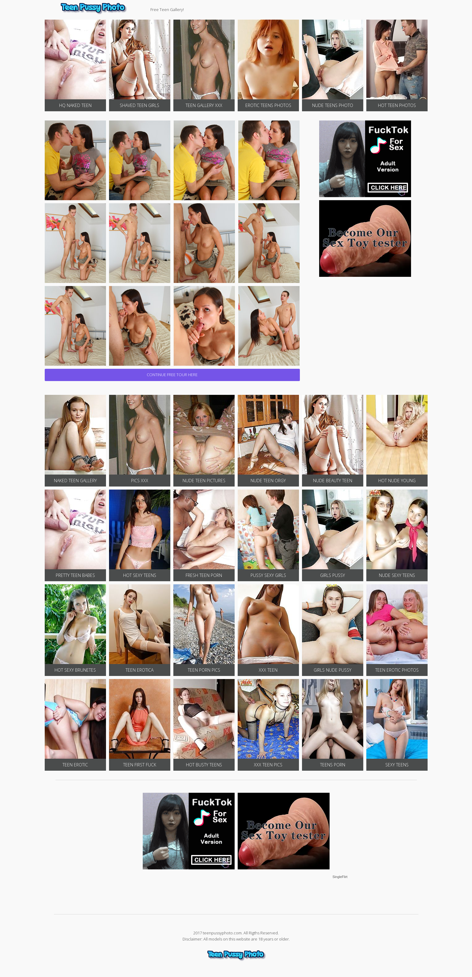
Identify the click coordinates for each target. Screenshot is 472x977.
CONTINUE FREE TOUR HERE (172, 374)
